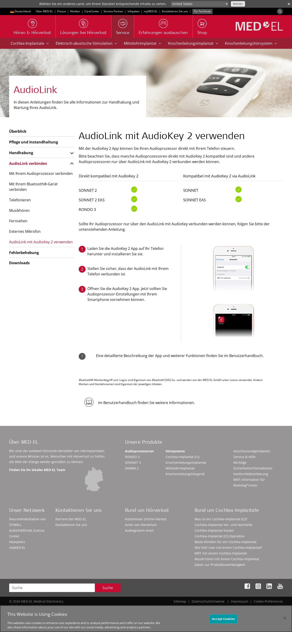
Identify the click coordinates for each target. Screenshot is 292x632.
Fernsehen (18, 220)
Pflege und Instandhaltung (33, 142)
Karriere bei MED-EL (70, 519)
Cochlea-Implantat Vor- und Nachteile (223, 525)
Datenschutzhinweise (208, 601)
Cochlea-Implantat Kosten (214, 530)
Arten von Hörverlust (141, 525)
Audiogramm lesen (139, 530)
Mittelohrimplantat (142, 43)
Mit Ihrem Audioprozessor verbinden (41, 173)
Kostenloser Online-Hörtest (146, 519)
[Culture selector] (200, 4)
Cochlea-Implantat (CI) (182, 457)
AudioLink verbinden (28, 163)
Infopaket (133, 11)
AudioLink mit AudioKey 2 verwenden (41, 241)
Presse (61, 11)
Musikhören (19, 210)
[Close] (285, 621)
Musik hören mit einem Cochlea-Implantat (227, 559)
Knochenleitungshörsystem (251, 43)
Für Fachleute (202, 11)
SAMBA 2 (132, 468)
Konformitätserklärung (250, 474)
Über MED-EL (44, 11)
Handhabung (21, 152)
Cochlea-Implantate (30, 43)
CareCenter (91, 11)
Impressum (239, 601)
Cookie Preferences (268, 601)
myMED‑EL (151, 11)
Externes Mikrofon (25, 231)
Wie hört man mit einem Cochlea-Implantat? (228, 547)
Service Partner (113, 11)
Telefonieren (20, 199)
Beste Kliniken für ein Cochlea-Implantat (225, 542)
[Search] (280, 11)
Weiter (238, 4)
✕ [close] (288, 4)
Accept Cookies (223, 621)
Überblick (17, 131)
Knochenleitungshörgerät (185, 474)
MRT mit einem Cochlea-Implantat (221, 553)
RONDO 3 (132, 457)
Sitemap (180, 601)
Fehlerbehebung (24, 252)
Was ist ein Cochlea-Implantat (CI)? (221, 519)
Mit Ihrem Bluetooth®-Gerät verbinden (33, 186)
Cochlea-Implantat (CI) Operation (220, 536)
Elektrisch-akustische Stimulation (86, 43)
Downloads (19, 262)
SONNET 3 (133, 462)
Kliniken (75, 11)
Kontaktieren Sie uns (175, 11)
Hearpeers (17, 542)
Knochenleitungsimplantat (193, 43)
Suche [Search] (107, 587)
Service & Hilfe (244, 457)
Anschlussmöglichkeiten (251, 451)
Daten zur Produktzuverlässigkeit (220, 564)
